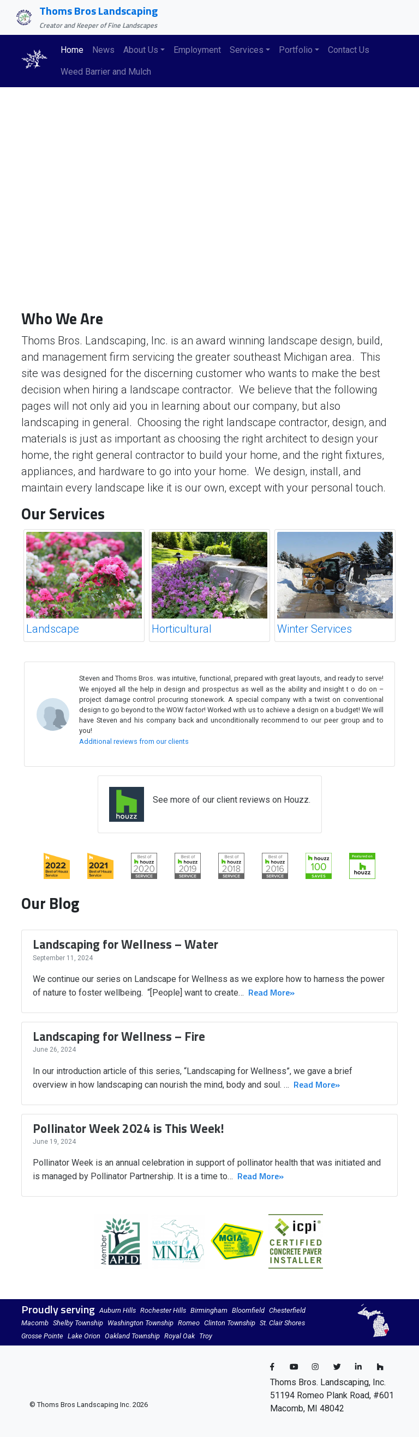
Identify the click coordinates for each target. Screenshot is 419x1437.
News (103, 50)
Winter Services (314, 628)
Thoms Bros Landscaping (98, 10)
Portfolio (296, 50)
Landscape (52, 628)
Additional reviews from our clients (134, 741)
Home (72, 50)
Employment (197, 50)
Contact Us (348, 50)
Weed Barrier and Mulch (106, 71)
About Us (140, 50)
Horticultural (182, 628)
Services (247, 50)
